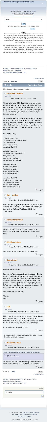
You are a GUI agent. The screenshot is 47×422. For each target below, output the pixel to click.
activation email (29, 13)
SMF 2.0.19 (15, 414)
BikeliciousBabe (14, 242)
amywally (18, 70)
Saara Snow (12, 260)
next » (42, 78)
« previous (36, 78)
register (34, 11)
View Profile (8, 96)
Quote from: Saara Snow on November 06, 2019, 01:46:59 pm (22, 352)
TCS (8, 307)
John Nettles (12, 195)
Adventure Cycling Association (31, 412)
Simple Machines (32, 414)
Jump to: (41, 388)
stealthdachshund (15, 93)
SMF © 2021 (23, 414)
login (28, 11)
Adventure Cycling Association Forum (18, 2)
